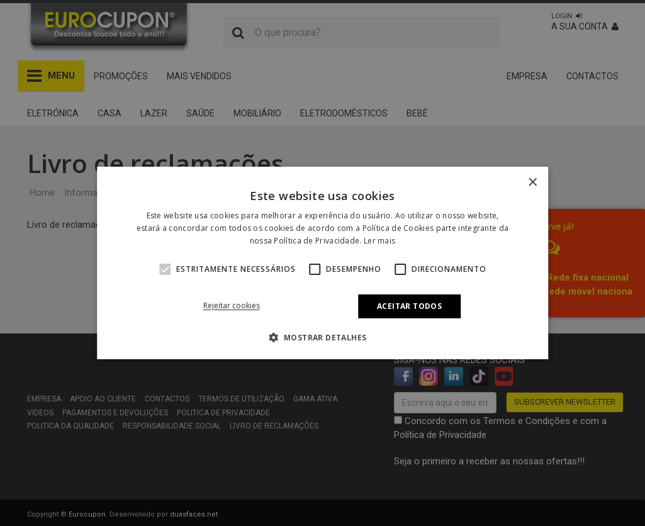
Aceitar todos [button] (409, 306)
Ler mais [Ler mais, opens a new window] (379, 240)
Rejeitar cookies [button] (231, 305)
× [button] (532, 182)
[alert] (322, 263)
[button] (164, 269)
